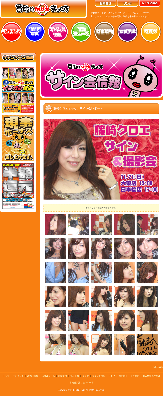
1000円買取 (32, 376)
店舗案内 (104, 31)
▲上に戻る (157, 366)
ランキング (11, 31)
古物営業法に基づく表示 (81, 382)
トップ (6, 376)
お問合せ (123, 376)
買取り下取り (127, 31)
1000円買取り (34, 31)
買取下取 (74, 376)
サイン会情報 (58, 31)
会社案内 (135, 376)
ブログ (150, 31)
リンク (112, 376)
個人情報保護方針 (151, 376)
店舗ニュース (81, 31)
